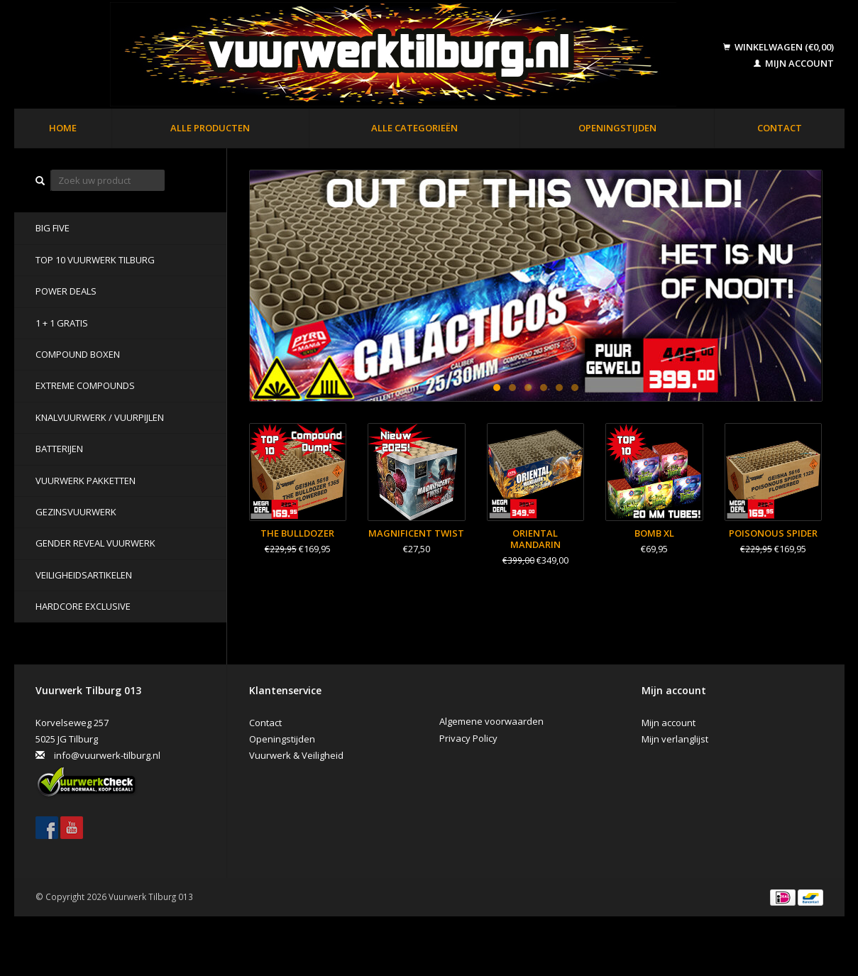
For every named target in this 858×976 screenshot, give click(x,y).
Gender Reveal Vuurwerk (95, 543)
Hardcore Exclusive (83, 606)
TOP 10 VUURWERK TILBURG (95, 259)
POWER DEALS (66, 291)
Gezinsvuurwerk (75, 511)
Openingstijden (617, 127)
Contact (779, 127)
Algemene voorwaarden (491, 721)
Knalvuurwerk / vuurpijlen (99, 417)
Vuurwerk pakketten (85, 480)
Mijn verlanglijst (675, 739)
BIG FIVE (52, 227)
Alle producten (210, 127)
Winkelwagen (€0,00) (778, 46)
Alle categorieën (414, 127)
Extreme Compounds (85, 385)
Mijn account (794, 63)
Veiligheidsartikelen (83, 575)
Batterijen (59, 448)
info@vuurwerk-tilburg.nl (107, 755)
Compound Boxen (77, 354)
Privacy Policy (468, 738)
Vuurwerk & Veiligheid (296, 755)
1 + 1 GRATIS (61, 323)
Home (63, 127)
